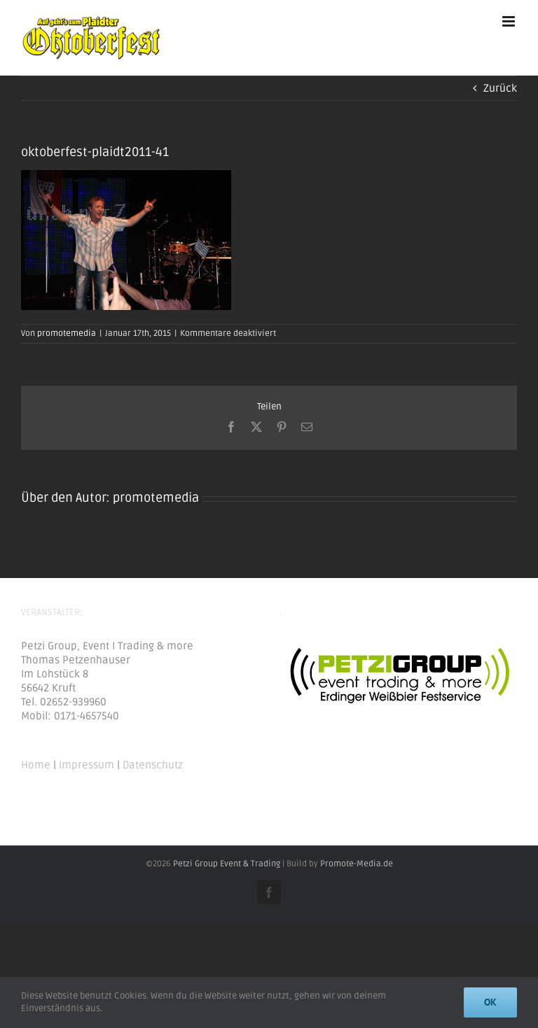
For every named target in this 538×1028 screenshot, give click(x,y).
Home (35, 765)
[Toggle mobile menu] (509, 21)
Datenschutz (153, 765)
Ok (490, 1002)
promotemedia (66, 333)
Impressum (86, 765)
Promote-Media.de (356, 864)
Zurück (500, 88)
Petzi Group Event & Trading (226, 864)
